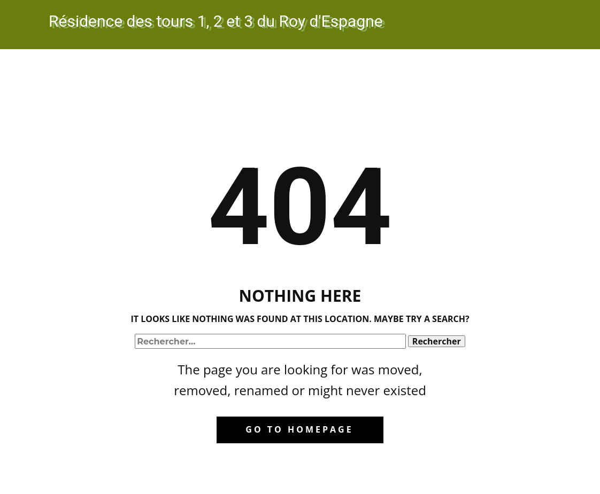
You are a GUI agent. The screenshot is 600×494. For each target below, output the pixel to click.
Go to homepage (299, 429)
